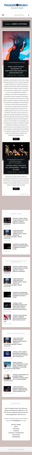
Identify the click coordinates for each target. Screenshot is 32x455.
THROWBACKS (16, 437)
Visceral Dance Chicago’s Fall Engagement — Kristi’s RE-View (16, 167)
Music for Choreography (15, 163)
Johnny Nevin (20, 75)
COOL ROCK (16, 428)
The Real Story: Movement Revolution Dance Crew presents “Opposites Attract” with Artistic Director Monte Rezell (15, 306)
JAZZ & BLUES (16, 435)
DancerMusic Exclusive (15, 161)
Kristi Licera (21, 172)
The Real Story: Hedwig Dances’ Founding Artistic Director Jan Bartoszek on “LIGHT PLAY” (15, 318)
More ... (16, 138)
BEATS (16, 426)
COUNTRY (16, 430)
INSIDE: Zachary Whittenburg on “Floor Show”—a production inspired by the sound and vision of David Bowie (16, 365)
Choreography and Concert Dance (17, 62)
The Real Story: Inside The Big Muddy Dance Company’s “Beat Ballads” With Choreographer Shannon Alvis (16, 378)
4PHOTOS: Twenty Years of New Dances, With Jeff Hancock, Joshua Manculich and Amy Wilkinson (16, 221)
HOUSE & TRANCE (16, 424)
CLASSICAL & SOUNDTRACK (16, 432)
